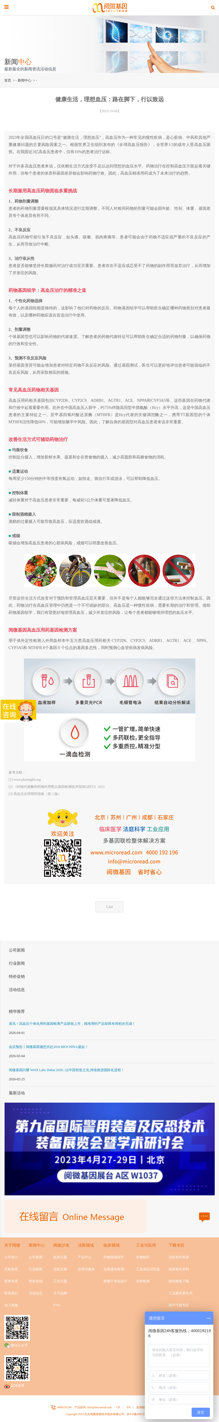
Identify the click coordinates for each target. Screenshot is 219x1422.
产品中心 (85, 1257)
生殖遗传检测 (114, 1269)
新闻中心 (24, 80)
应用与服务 (86, 1269)
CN (118, 1407)
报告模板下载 (179, 1281)
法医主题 (60, 1269)
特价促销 (17, 976)
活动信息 (17, 990)
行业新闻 (17, 963)
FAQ (56, 1305)
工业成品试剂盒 (148, 1269)
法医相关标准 (179, 1257)
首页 (7, 80)
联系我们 (11, 1293)
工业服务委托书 (180, 1293)
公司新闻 (17, 950)
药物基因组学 (114, 1257)
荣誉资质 (11, 1281)
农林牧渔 (143, 1281)
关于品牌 (60, 1293)
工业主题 (60, 1281)
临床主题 (60, 1257)
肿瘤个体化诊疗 (115, 1281)
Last (109, 907)
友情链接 (142, 1407)
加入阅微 (11, 1305)
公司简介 (11, 1257)
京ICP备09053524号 (139, 1414)
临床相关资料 (179, 1269)
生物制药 (143, 1257)
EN (128, 1407)
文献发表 (11, 1269)
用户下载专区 (179, 1305)
